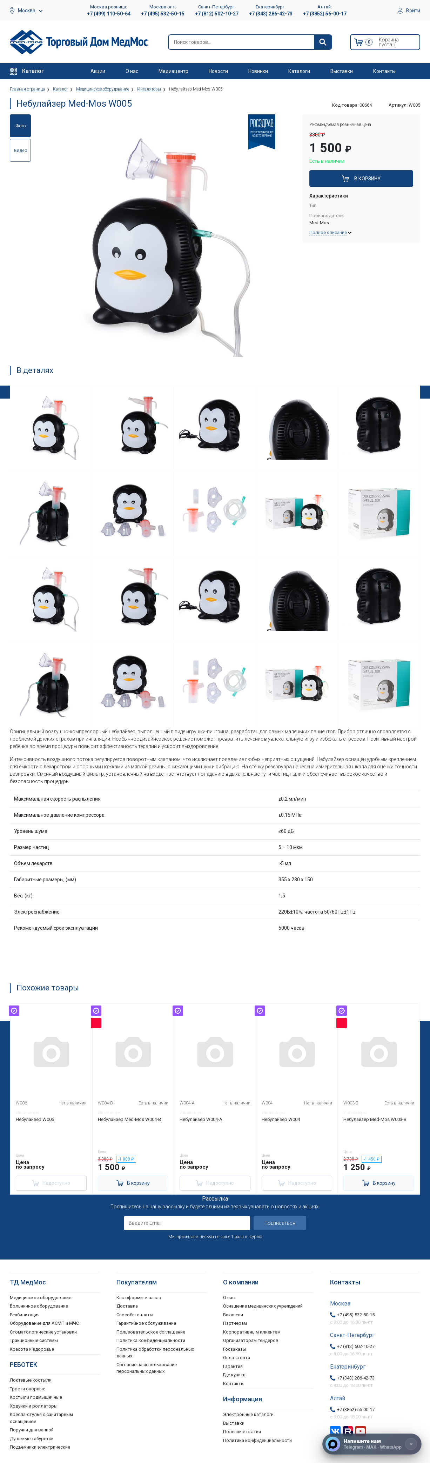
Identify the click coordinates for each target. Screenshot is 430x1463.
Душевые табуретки (32, 1438)
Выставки (341, 71)
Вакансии (233, 1314)
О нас (132, 71)
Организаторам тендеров (250, 1340)
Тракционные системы (34, 1340)
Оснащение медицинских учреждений (263, 1306)
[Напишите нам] (372, 1444)
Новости (218, 71)
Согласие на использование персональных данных (146, 1368)
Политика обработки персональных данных (155, 1353)
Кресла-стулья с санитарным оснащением (41, 1418)
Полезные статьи (242, 1431)
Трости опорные (27, 1388)
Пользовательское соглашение (150, 1332)
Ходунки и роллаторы (34, 1406)
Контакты (384, 71)
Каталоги (299, 71)
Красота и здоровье (32, 1349)
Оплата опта (236, 1357)
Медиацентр (173, 71)
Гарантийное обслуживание (146, 1323)
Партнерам (235, 1323)
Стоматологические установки (43, 1332)
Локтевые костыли (31, 1380)
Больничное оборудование (39, 1306)
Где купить (234, 1374)
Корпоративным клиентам (252, 1332)
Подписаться (279, 1223)
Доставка (127, 1306)
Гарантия (233, 1366)
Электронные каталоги (248, 1414)
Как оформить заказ (138, 1297)
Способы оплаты (134, 1314)
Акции (97, 71)
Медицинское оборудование (40, 1297)
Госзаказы (234, 1349)
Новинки (258, 71)
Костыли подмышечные (36, 1397)
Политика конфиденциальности (150, 1340)
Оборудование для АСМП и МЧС (44, 1323)
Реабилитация (25, 1314)
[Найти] (322, 42)
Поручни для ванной (32, 1429)
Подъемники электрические (40, 1447)
